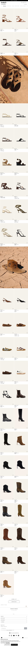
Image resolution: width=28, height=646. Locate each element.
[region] (14, 642)
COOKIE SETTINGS (7, 644)
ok (25, 628)
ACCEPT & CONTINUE (14, 644)
